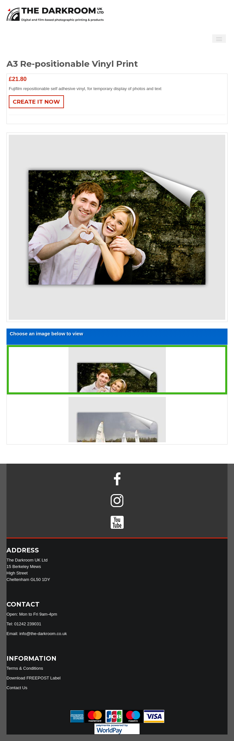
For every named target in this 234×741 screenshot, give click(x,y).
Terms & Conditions (24, 668)
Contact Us (16, 687)
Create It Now (36, 101)
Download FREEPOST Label (33, 678)
